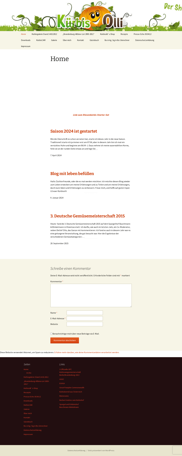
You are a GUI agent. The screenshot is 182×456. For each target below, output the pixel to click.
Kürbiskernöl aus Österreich (70, 392)
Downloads (25, 40)
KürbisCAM (40, 40)
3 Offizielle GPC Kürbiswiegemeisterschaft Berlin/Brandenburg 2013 (70, 372)
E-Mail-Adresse (58, 318)
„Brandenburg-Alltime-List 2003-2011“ (78, 34)
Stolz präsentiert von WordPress (101, 450)
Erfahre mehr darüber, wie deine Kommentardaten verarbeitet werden (86, 352)
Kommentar (56, 281)
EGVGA (62, 383)
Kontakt (80, 40)
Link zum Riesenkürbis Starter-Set (91, 114)
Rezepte (124, 34)
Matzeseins (64, 396)
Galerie (54, 40)
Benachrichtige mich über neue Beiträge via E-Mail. (76, 333)
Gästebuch (94, 40)
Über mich (67, 40)
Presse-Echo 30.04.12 (142, 34)
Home (23, 34)
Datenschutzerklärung (144, 40)
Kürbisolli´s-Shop (107, 34)
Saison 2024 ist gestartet (73, 131)
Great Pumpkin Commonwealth (71, 387)
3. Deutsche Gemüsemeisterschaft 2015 (87, 216)
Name (53, 312)
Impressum (25, 46)
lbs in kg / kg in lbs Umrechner (117, 40)
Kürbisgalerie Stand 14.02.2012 (44, 34)
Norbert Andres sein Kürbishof (71, 400)
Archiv (28, 373)
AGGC (61, 379)
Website (54, 324)
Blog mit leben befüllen (72, 173)
